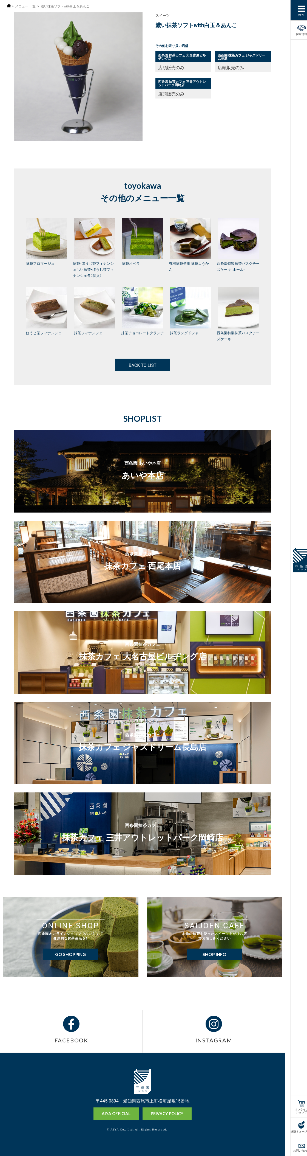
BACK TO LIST (142, 364)
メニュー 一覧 (25, 6)
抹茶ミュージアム (296, 1131)
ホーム (9, 5)
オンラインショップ (296, 1110)
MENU (296, 14)
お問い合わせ (296, 1150)
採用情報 (295, 29)
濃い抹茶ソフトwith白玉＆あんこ (65, 6)
